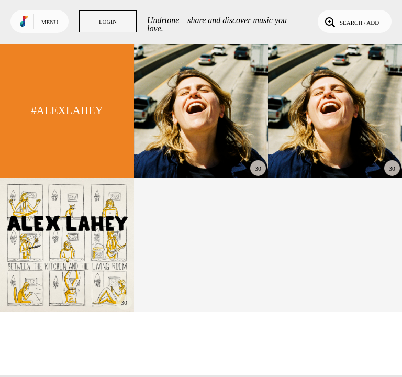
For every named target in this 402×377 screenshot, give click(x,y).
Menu (49, 22)
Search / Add (351, 21)
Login (108, 21)
